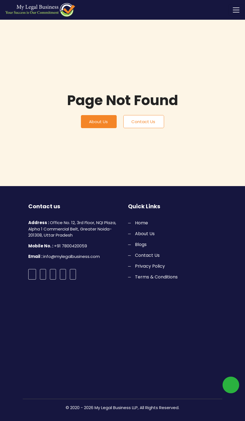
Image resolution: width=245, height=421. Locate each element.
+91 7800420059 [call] (70, 246)
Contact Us (143, 122)
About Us (98, 122)
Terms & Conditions (156, 277)
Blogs (141, 244)
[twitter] (43, 274)
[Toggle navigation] (236, 10)
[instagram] (53, 274)
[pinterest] (63, 274)
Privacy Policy (150, 266)
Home (141, 223)
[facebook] (32, 274)
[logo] (38, 10)
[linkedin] (73, 274)
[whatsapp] (231, 385)
